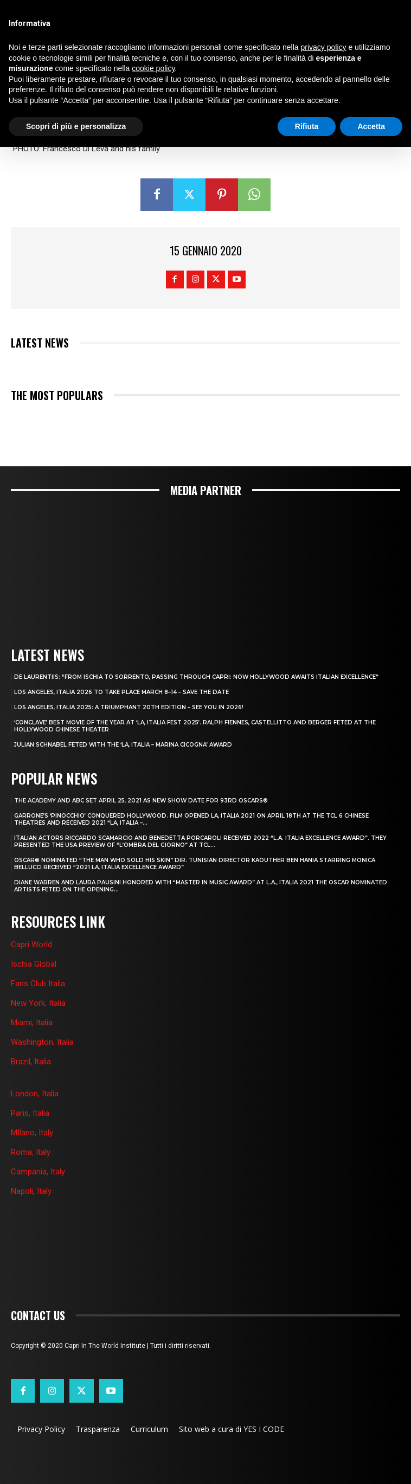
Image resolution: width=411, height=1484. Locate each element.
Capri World (31, 944)
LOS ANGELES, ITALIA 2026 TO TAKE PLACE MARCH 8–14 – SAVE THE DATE (121, 692)
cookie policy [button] (153, 68)
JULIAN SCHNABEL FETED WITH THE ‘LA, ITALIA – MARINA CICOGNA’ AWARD (123, 744)
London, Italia (35, 1093)
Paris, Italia (30, 1113)
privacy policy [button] (323, 47)
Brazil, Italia (31, 1062)
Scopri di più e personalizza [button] (76, 126)
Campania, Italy (38, 1172)
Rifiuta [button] (307, 126)
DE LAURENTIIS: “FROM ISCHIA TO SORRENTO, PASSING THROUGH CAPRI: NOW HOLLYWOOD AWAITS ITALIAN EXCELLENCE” (196, 676)
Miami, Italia (32, 1022)
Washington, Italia (42, 1042)
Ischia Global (33, 964)
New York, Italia (38, 1003)
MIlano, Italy (32, 1133)
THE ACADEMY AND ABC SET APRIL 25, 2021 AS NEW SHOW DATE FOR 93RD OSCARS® (141, 800)
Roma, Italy (30, 1152)
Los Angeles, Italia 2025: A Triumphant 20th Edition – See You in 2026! (128, 707)
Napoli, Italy (31, 1191)
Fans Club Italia (38, 983)
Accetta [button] (371, 126)
